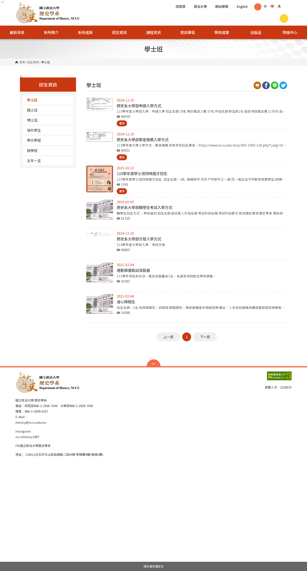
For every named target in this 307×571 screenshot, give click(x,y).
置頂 (122, 123)
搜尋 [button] (284, 18)
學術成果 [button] (221, 32)
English (242, 7)
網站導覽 (221, 7)
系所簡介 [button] (51, 32)
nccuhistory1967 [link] (27, 437)
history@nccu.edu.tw (30, 422)
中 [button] (272, 6)
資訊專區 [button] (187, 32)
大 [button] (279, 6)
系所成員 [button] (85, 32)
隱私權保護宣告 (153, 566)
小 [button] (265, 6)
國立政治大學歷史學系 (19, 5)
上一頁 (168, 336)
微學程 (48, 150)
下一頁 (205, 336)
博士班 (32, 120)
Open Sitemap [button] (153, 363)
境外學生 (34, 130)
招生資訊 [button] (119, 32)
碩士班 (32, 110)
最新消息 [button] (17, 32)
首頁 (22, 62)
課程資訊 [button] (153, 32)
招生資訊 (33, 62)
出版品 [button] (255, 32)
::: (2, 1)
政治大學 (200, 7)
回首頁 (181, 7)
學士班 (32, 100)
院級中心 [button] (290, 32)
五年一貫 (34, 160)
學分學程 (34, 140)
